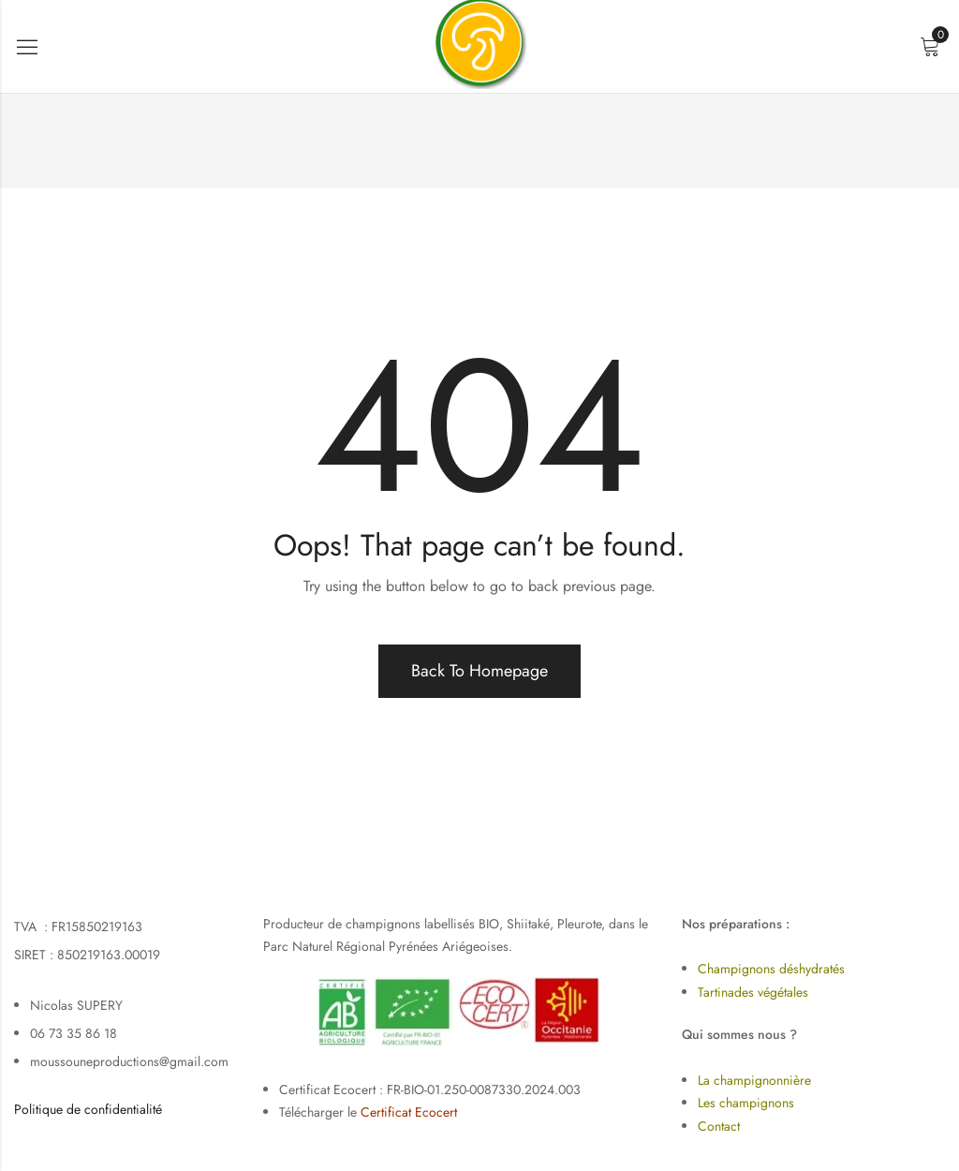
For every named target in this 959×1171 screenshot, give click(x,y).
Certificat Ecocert (409, 1112)
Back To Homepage (479, 671)
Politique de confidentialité (88, 1109)
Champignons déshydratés (771, 968)
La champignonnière (754, 1080)
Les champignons (746, 1102)
